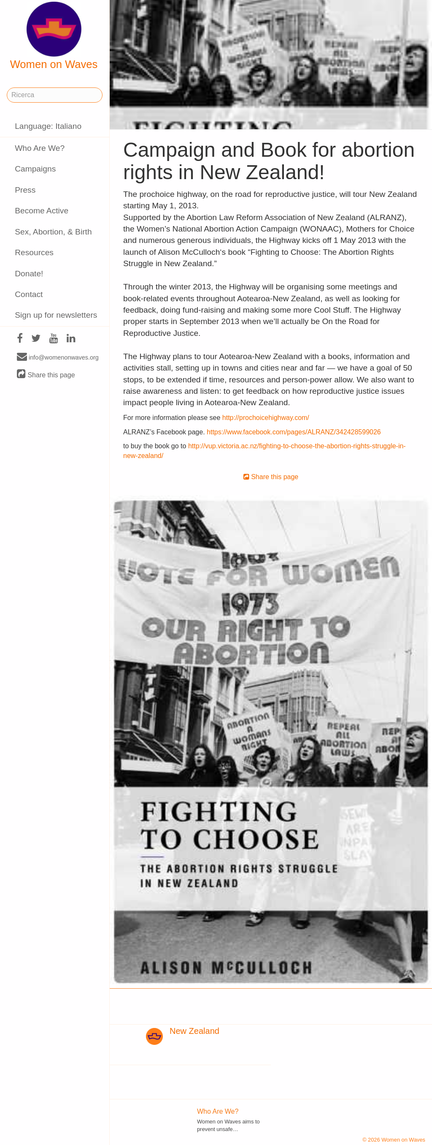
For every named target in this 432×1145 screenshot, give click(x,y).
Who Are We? (40, 148)
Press (25, 189)
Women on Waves (54, 36)
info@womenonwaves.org (58, 357)
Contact (29, 294)
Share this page (46, 374)
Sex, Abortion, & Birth (53, 231)
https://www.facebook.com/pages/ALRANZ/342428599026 (294, 432)
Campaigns (35, 168)
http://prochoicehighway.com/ (265, 417)
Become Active (41, 210)
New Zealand (194, 1031)
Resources (34, 252)
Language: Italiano (48, 126)
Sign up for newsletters (56, 315)
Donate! (29, 273)
